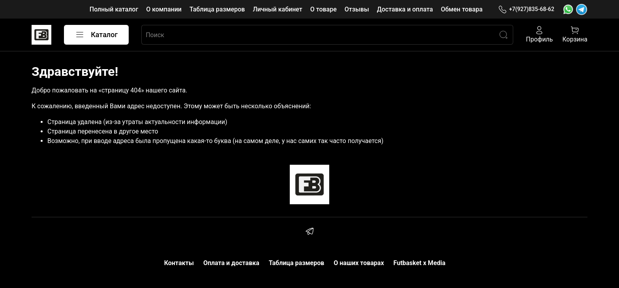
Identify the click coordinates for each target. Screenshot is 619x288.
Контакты (179, 263)
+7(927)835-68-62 (526, 9)
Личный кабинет (277, 9)
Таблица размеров (217, 9)
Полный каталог (114, 9)
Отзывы (357, 9)
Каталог (96, 35)
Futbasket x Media (420, 263)
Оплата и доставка (231, 263)
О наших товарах (359, 263)
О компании (164, 9)
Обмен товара (462, 9)
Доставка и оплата (405, 9)
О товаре (323, 9)
